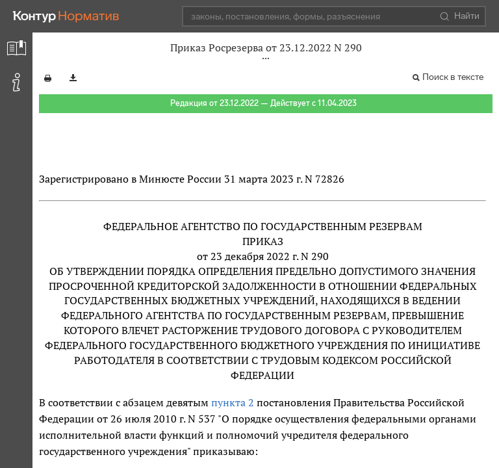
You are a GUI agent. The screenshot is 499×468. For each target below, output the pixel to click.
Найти (460, 16)
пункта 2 (232, 402)
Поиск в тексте (452, 77)
